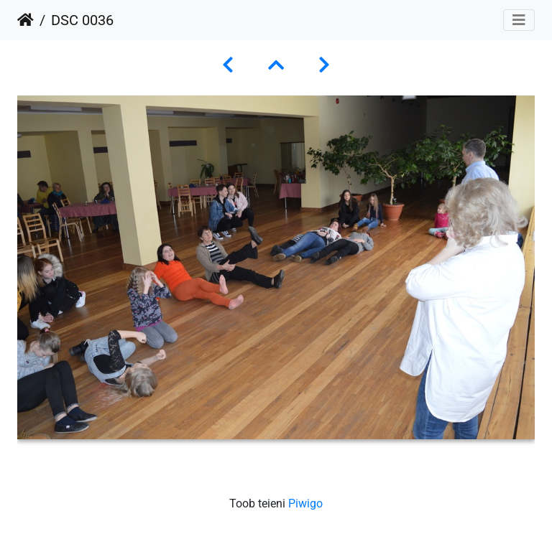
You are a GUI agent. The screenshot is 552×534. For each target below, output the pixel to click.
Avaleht (25, 20)
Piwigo (305, 503)
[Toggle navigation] (519, 20)
